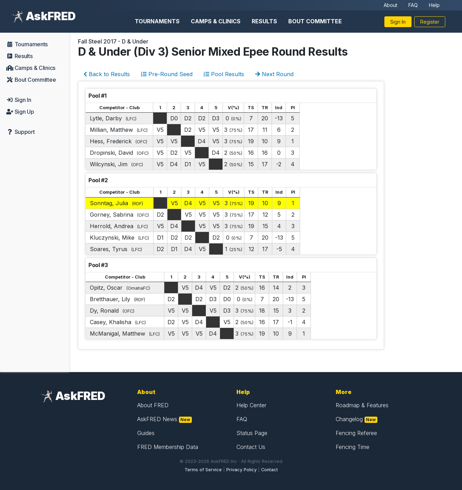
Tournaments (157, 21)
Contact (269, 469)
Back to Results (107, 74)
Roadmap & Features (362, 405)
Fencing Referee (356, 432)
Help (434, 5)
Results (264, 21)
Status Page (251, 432)
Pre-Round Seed (167, 74)
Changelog (349, 419)
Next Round (274, 74)
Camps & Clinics (216, 21)
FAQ (413, 5)
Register (429, 22)
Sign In (398, 22)
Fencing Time (352, 446)
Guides (146, 432)
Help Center (251, 405)
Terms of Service (203, 469)
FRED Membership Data (167, 446)
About (390, 5)
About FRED (153, 405)
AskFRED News (157, 419)
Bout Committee (315, 21)
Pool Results (224, 74)
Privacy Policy (241, 469)
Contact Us (250, 446)
